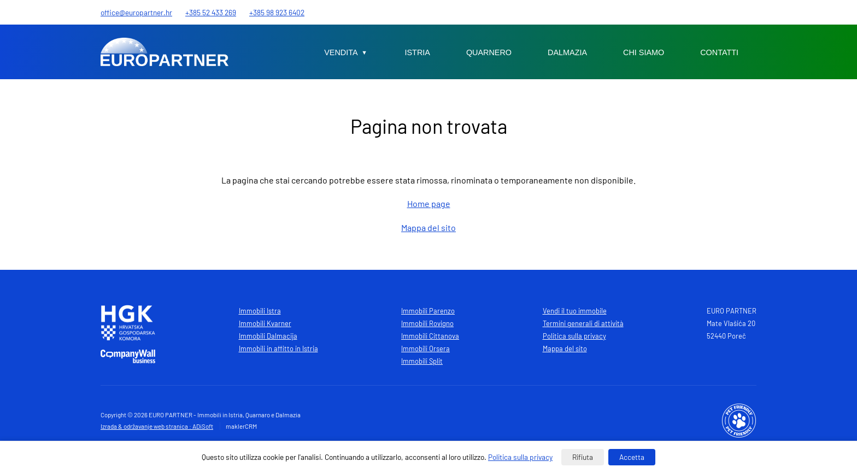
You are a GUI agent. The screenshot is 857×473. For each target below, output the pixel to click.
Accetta (631, 457)
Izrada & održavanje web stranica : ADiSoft (157, 426)
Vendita (340, 52)
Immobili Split (422, 361)
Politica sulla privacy (574, 336)
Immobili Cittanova (430, 336)
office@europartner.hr (136, 12)
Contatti (719, 52)
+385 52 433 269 (210, 12)
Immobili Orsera (425, 348)
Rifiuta (582, 457)
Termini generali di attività (583, 323)
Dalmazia (567, 52)
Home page (428, 203)
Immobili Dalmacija (268, 336)
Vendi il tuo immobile (575, 310)
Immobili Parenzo (428, 310)
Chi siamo (643, 52)
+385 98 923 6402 (276, 12)
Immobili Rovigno (427, 323)
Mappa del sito (428, 227)
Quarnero (489, 52)
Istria (417, 52)
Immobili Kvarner (265, 323)
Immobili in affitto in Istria (278, 348)
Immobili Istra (260, 310)
